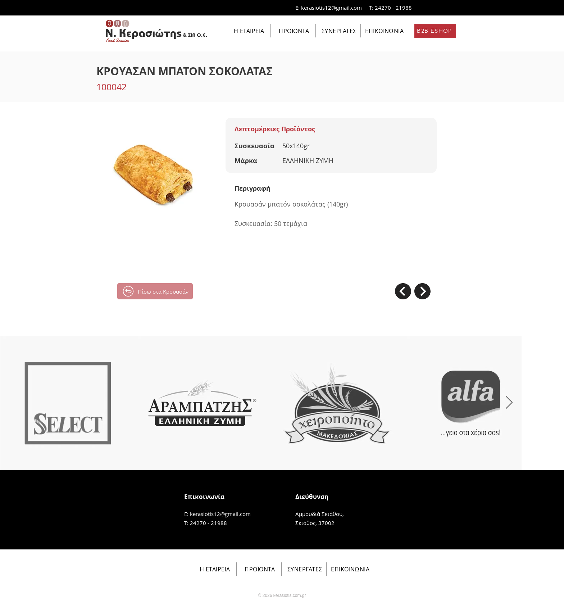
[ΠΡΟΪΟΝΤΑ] (293, 30)
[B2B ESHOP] (435, 31)
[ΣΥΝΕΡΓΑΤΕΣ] (338, 30)
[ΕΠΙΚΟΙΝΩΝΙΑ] (383, 30)
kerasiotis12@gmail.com (331, 7)
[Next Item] (509, 403)
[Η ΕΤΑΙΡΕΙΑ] (248, 30)
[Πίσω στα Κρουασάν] (155, 291)
